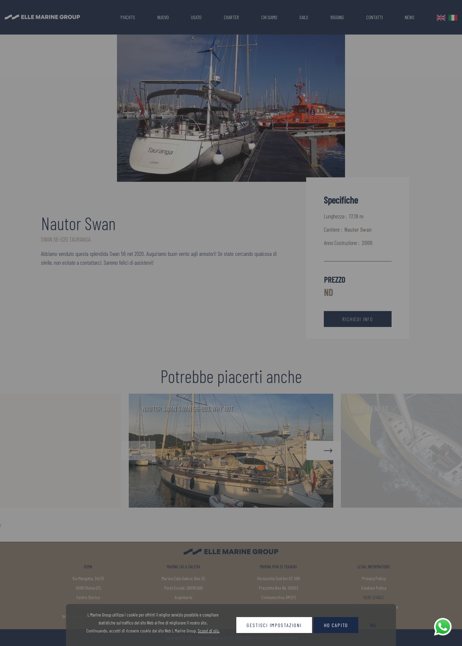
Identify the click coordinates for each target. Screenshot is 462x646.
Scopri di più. (209, 630)
